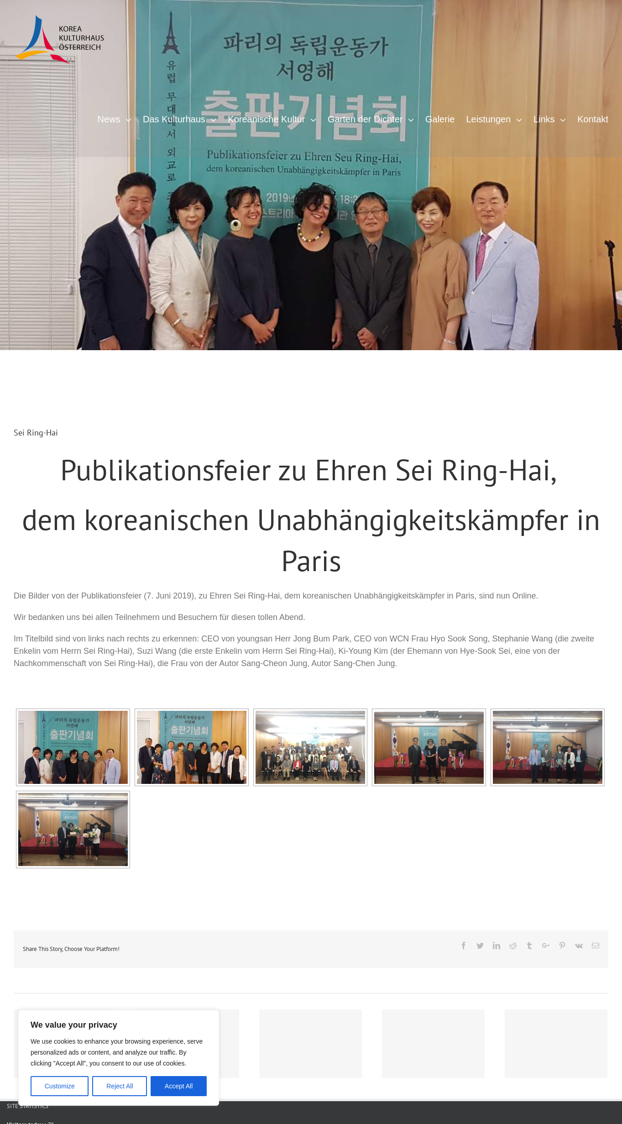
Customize (60, 1086)
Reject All (119, 1086)
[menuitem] (120, 118)
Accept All (179, 1086)
